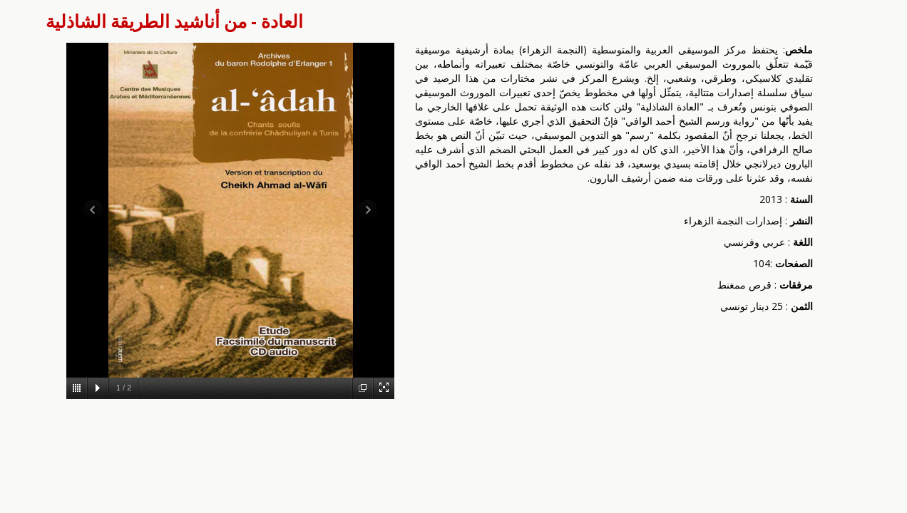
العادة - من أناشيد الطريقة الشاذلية (174, 21)
